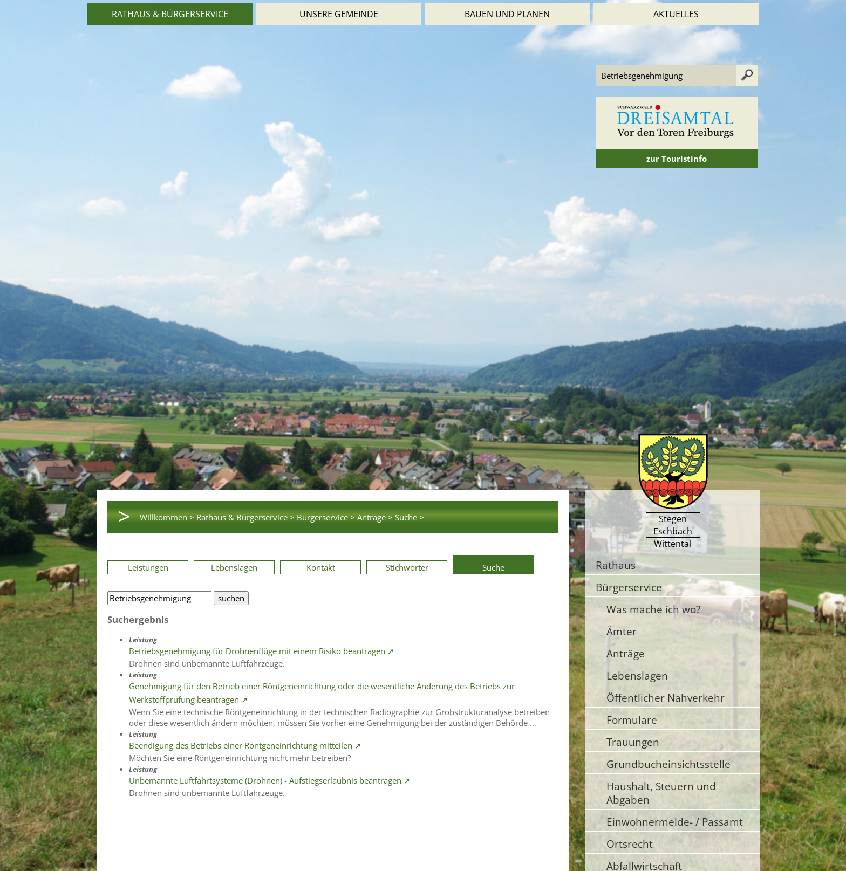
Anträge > (375, 517)
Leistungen (148, 567)
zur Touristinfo (676, 158)
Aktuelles (676, 14)
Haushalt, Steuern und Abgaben (661, 792)
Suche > (409, 517)
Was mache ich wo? (653, 609)
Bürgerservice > (326, 517)
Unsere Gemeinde (338, 14)
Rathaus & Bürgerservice (170, 14)
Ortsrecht (629, 844)
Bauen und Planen (507, 14)
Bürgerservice (629, 587)
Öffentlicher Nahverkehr (665, 697)
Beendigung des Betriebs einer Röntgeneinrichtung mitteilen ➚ (245, 745)
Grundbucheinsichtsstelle (668, 764)
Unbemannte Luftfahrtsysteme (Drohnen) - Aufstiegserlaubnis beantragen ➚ (270, 780)
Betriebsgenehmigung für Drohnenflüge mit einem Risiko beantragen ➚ (261, 651)
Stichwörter (407, 567)
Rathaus (616, 565)
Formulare (631, 719)
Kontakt (320, 567)
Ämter (621, 631)
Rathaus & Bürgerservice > (245, 517)
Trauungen (632, 742)
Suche (493, 567)
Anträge (625, 653)
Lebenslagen (234, 567)
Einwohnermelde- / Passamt (674, 821)
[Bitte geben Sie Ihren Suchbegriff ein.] (159, 598)
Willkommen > (167, 517)
